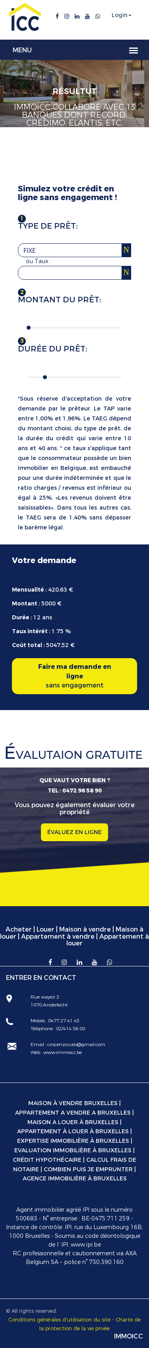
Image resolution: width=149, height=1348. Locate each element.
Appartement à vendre (58, 936)
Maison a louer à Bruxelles (72, 1122)
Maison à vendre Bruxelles (73, 1103)
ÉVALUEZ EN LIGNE (74, 832)
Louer (45, 929)
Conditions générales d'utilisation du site (59, 1319)
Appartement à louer (107, 940)
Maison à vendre (85, 929)
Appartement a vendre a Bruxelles (73, 1113)
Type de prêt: (47, 226)
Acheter (19, 929)
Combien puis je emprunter (88, 1169)
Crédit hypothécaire (47, 1160)
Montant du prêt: (59, 300)
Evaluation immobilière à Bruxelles (73, 1150)
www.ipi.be (86, 1245)
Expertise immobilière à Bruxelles (73, 1141)
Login (120, 15)
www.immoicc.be (62, 1052)
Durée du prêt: (52, 349)
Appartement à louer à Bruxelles (73, 1131)
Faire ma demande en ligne (74, 676)
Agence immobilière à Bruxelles (75, 1178)
